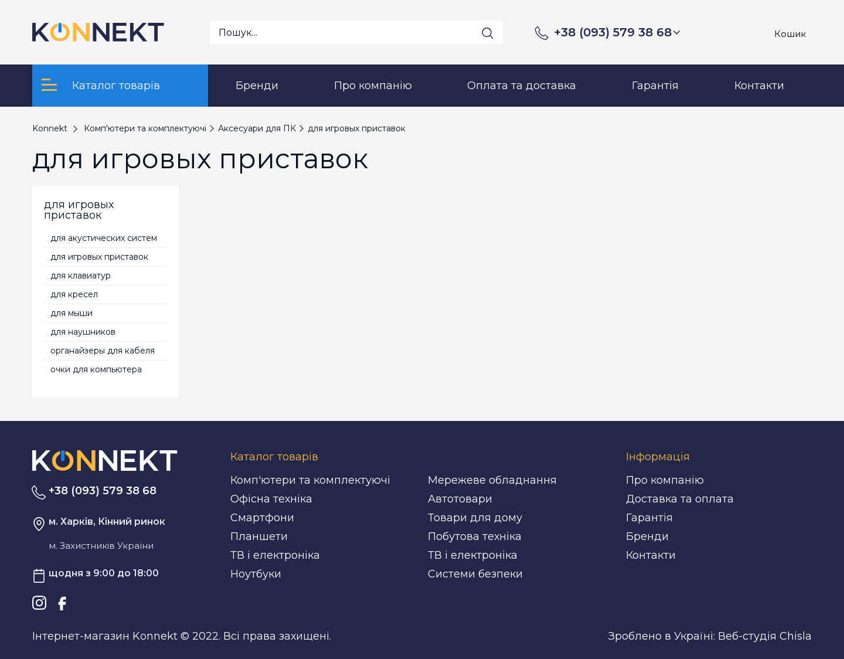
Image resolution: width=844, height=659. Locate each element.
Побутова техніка (475, 536)
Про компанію (665, 480)
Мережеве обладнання (492, 480)
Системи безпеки (475, 574)
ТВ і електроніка (275, 555)
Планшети (259, 536)
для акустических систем (103, 238)
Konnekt (49, 128)
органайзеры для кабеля (102, 350)
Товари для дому (475, 517)
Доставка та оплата (680, 498)
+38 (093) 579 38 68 (617, 32)
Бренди (647, 536)
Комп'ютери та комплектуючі (310, 480)
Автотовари (460, 498)
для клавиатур (80, 275)
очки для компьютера (96, 369)
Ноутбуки (255, 574)
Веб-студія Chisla (765, 636)
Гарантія (649, 517)
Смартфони (262, 517)
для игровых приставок (99, 257)
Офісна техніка (271, 498)
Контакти (651, 555)
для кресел (74, 294)
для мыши (71, 313)
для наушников (82, 332)
